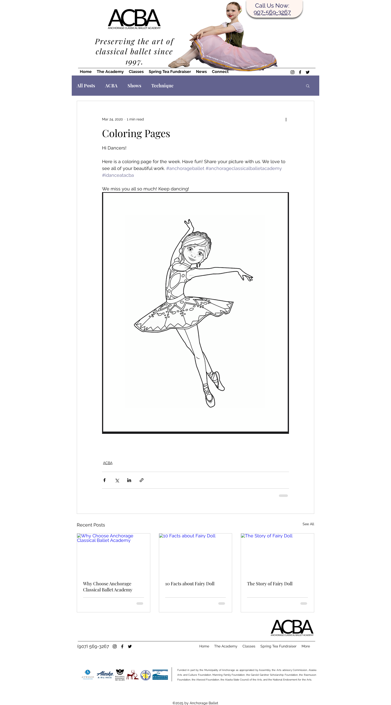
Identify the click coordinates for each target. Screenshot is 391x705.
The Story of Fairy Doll (269, 584)
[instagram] (292, 72)
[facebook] (300, 72)
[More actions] (286, 119)
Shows (134, 85)
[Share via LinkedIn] (129, 480)
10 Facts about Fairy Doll (189, 584)
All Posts (86, 85)
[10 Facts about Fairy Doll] (195, 554)
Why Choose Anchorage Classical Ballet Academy (107, 587)
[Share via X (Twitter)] (116, 480)
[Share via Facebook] (104, 480)
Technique (162, 85)
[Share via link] (141, 480)
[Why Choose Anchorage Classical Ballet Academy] (113, 554)
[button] (307, 86)
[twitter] (307, 72)
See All (308, 524)
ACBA (111, 85)
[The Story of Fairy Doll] (277, 554)
